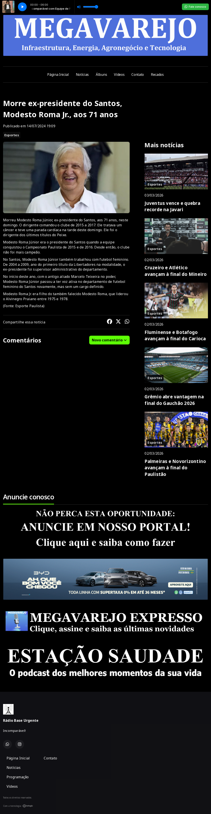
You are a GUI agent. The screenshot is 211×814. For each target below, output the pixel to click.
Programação (18, 777)
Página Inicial (58, 74)
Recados (157, 74)
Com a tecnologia (18, 805)
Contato (137, 74)
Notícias (82, 74)
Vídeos (119, 74)
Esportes (11, 135)
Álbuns (101, 74)
